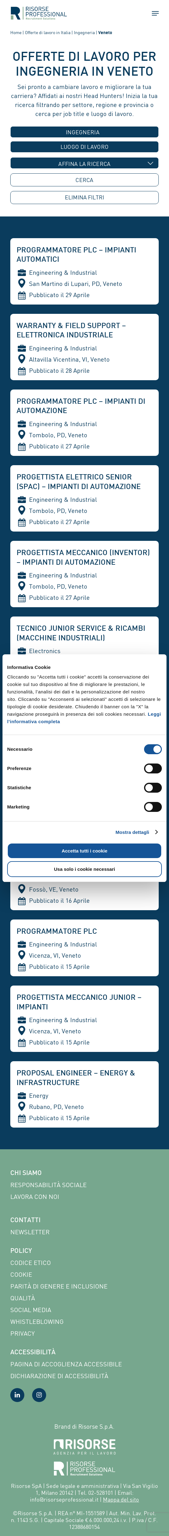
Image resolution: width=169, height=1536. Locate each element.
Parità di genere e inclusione (59, 1286)
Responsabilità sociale (48, 1185)
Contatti (25, 1221)
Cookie (21, 1274)
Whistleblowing (37, 1321)
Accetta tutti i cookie (85, 850)
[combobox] (84, 132)
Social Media (30, 1310)
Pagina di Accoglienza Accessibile (66, 1364)
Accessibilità (33, 1353)
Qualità (22, 1298)
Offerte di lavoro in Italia (47, 32)
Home (16, 32)
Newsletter (30, 1232)
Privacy (22, 1333)
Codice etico (30, 1263)
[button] (152, 13)
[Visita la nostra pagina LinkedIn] (17, 1395)
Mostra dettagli (132, 832)
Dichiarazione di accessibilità (59, 1376)
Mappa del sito (121, 1499)
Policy (21, 1251)
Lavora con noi (34, 1196)
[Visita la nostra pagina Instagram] (39, 1395)
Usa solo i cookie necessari (84, 869)
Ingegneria (84, 32)
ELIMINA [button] (84, 197)
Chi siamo (26, 1173)
